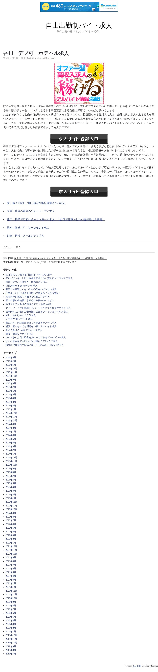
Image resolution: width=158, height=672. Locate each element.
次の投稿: (40, 262)
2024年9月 (11, 424)
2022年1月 (11, 543)
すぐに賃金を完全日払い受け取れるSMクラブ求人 (32, 341)
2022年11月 (11, 505)
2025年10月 (11, 376)
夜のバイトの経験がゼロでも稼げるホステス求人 (31, 323)
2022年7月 (11, 520)
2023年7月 (11, 476)
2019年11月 (11, 639)
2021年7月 (11, 565)
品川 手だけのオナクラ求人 (21, 315)
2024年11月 (11, 416)
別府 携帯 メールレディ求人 (25, 235)
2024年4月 (11, 442)
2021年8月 (11, 561)
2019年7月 (11, 653)
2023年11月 (11, 461)
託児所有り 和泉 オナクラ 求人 (22, 285)
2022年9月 (11, 513)
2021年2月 (11, 583)
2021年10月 (11, 554)
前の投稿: (55, 258)
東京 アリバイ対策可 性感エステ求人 (26, 282)
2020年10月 (11, 598)
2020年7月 (11, 609)
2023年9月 (11, 468)
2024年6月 (11, 435)
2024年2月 (11, 450)
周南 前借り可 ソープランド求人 (28, 227)
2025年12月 (11, 368)
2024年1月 (11, 454)
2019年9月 (11, 646)
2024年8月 (11, 428)
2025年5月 (11, 394)
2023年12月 (11, 457)
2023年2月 (11, 494)
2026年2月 (11, 361)
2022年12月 (11, 502)
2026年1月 (11, 365)
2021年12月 (11, 546)
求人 (18, 247)
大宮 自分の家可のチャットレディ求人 (31, 211)
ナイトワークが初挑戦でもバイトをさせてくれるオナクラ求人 (38, 308)
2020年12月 (11, 591)
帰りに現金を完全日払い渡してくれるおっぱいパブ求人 (35, 345)
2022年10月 (11, 509)
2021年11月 (11, 550)
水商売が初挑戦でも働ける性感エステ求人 (28, 297)
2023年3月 (11, 491)
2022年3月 (11, 535)
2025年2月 (11, 405)
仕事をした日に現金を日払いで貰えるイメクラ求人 (32, 293)
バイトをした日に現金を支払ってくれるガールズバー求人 (36, 337)
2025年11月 (11, 372)
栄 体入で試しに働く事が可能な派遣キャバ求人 (36, 203)
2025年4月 (11, 398)
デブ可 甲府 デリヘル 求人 (19, 319)
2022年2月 (11, 539)
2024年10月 (11, 420)
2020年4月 (11, 620)
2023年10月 (11, 465)
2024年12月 (11, 413)
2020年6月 (11, 613)
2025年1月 (11, 409)
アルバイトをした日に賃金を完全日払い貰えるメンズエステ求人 (39, 278)
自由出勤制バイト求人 (79, 25)
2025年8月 (11, 383)
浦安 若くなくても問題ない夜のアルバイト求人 (31, 326)
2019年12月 (11, 635)
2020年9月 (11, 602)
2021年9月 (11, 557)
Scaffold (137, 666)
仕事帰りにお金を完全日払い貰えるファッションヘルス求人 (37, 311)
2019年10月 (11, 642)
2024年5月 (11, 439)
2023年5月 (11, 483)
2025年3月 (11, 402)
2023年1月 (11, 498)
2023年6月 (11, 479)
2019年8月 (11, 650)
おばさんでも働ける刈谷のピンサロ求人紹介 (29, 274)
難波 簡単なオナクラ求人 (19, 334)
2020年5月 (11, 617)
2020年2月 (11, 628)
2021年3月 (11, 580)
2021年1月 (11, 587)
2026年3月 (11, 357)
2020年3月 (11, 624)
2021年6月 (11, 568)
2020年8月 (11, 605)
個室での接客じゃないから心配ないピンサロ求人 (31, 289)
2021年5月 (11, 572)
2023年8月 (11, 472)
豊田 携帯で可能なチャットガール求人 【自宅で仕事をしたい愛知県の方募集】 (56, 219)
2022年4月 (11, 531)
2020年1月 (11, 631)
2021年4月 (11, 576)
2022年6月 (11, 524)
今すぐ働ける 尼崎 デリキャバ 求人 (24, 330)
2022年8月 (11, 517)
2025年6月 (11, 391)
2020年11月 (11, 594)
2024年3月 (11, 446)
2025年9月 (11, 380)
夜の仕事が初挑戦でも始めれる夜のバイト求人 (30, 300)
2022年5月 (11, 528)
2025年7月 (11, 387)
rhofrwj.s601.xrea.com (45, 58)
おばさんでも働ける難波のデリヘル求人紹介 (29, 304)
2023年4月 (11, 487)
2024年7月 (11, 431)
